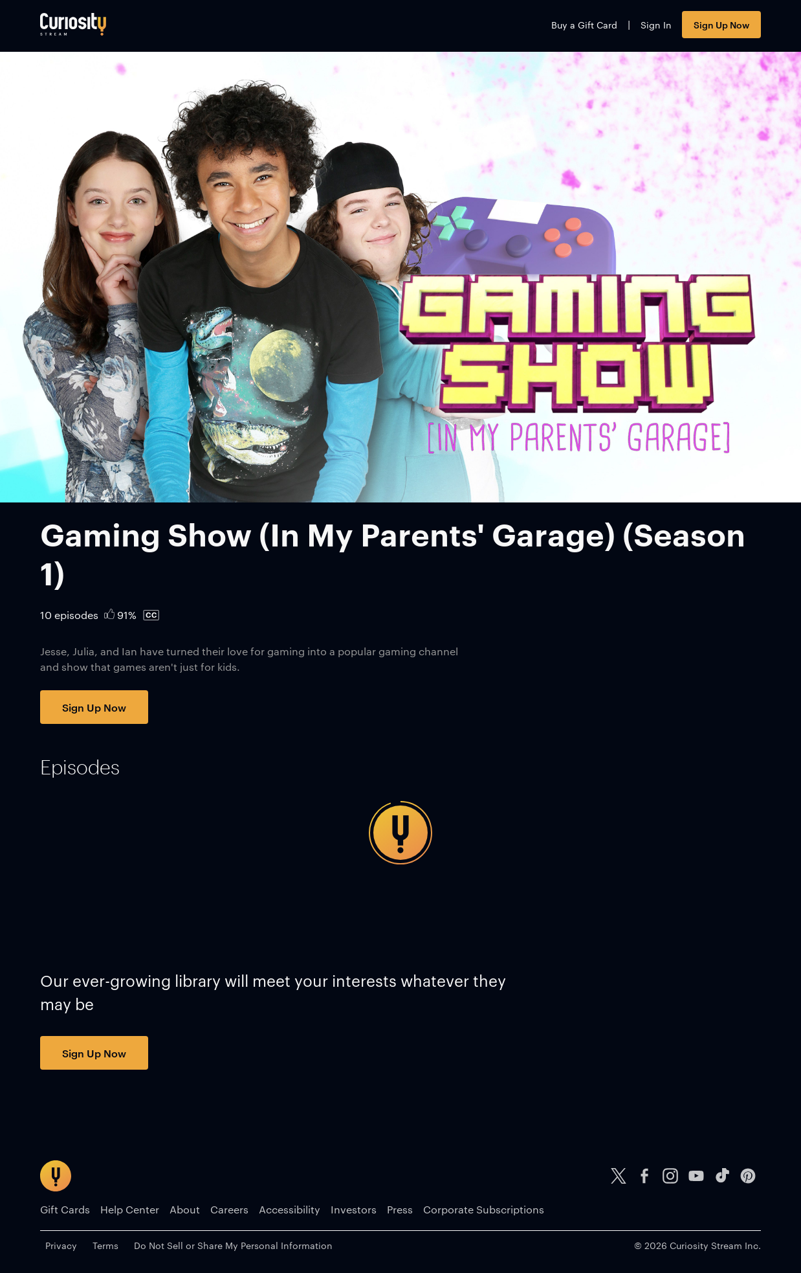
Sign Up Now (721, 24)
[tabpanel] (400, 833)
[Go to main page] (73, 24)
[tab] (80, 767)
